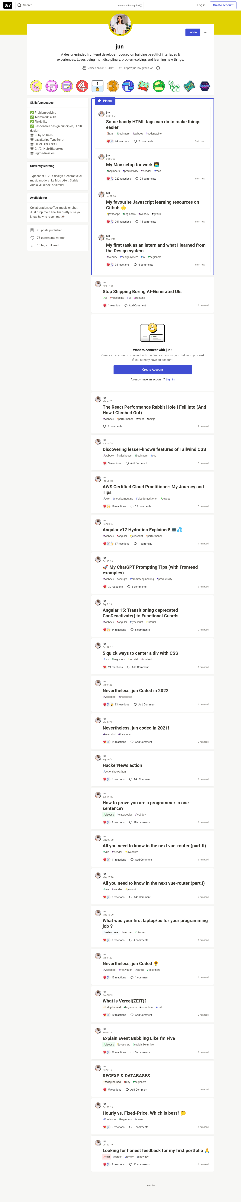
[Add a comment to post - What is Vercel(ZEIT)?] (114, 1014)
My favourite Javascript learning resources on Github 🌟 (152, 205)
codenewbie (154, 134)
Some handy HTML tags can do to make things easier (153, 124)
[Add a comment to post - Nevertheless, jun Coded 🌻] (114, 977)
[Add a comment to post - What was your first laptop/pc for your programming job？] (114, 940)
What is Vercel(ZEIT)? (124, 1001)
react (140, 419)
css (153, 456)
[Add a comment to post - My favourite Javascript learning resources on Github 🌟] (118, 221)
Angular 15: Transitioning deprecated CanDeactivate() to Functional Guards (140, 613)
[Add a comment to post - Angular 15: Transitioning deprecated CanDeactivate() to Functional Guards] (114, 629)
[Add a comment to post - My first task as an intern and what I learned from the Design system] (118, 264)
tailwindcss (124, 456)
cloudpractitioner (146, 499)
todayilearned (112, 1007)
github (156, 214)
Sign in (170, 379)
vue (106, 852)
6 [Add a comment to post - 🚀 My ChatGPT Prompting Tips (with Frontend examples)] (136, 586)
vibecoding (117, 298)
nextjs (151, 419)
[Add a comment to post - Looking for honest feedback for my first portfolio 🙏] (114, 1164)
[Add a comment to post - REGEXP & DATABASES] (112, 1089)
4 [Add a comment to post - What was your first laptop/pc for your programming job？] (138, 940)
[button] (36, 86)
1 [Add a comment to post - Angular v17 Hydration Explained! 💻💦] (142, 543)
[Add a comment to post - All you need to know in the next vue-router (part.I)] (114, 897)
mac (157, 171)
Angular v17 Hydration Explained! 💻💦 (142, 529)
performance (125, 419)
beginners (123, 134)
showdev (143, 1157)
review (129, 1157)
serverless (146, 1007)
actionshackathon (114, 772)
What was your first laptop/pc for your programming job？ (155, 923)
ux (143, 257)
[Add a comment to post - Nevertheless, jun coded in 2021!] (114, 742)
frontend (139, 298)
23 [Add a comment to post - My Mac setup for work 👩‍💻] (145, 178)
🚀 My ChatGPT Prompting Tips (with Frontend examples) (150, 570)
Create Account (152, 369)
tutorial (151, 622)
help (106, 1157)
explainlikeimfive (143, 1045)
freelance (109, 1119)
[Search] (19, 5)
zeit (159, 1007)
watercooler (124, 815)
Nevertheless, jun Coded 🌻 (131, 963)
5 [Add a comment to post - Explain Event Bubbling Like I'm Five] (140, 1052)
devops (165, 499)
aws (106, 499)
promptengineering (142, 579)
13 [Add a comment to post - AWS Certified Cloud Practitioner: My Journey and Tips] (140, 506)
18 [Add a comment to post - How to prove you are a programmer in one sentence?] (139, 822)
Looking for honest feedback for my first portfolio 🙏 (156, 1150)
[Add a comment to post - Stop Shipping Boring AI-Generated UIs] (111, 305)
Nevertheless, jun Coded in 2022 (136, 690)
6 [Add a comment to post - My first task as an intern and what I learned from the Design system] (143, 264)
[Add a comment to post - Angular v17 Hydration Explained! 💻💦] (116, 543)
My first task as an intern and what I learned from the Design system (156, 248)
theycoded (125, 697)
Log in (201, 5)
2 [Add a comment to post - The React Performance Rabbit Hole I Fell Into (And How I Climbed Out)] (112, 426)
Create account (223, 5)
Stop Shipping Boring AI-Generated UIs (142, 291)
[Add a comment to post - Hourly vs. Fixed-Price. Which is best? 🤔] (114, 1127)
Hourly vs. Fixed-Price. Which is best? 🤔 (144, 1113)
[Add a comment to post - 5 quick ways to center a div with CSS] (113, 667)
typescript (136, 622)
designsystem (129, 257)
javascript (113, 214)
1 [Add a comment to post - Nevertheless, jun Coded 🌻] (139, 977)
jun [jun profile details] (108, 112)
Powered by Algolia (130, 5)
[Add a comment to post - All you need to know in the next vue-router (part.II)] (114, 859)
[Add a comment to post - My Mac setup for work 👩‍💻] (118, 178)
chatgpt (122, 579)
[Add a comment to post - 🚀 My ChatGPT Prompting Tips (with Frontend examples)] (113, 586)
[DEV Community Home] (7, 5)
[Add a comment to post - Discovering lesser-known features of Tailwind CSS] (112, 463)
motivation (125, 970)
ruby (127, 1082)
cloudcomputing (122, 499)
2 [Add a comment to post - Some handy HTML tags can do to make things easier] (143, 141)
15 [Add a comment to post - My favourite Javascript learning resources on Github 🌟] (145, 221)
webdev (137, 134)
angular (122, 536)
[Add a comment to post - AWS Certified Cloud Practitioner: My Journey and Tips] (114, 506)
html (110, 134)
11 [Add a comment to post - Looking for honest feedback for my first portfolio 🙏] (139, 1164)
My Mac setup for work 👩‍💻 (132, 164)
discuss (108, 815)
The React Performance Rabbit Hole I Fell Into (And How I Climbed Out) (154, 409)
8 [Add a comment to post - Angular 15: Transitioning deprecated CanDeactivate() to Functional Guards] (140, 629)
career (139, 970)
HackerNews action (122, 765)
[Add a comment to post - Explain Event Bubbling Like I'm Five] (114, 1052)
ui (129, 298)
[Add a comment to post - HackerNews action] (114, 779)
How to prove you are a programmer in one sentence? (146, 805)
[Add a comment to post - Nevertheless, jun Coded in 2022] (116, 704)
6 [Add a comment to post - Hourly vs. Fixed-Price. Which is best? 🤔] (138, 1127)
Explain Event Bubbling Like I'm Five (139, 1038)
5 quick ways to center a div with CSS (140, 653)
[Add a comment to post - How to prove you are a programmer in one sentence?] (114, 822)
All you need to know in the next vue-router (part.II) (154, 845)
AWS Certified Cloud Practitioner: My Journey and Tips (153, 489)
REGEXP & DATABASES (126, 1075)
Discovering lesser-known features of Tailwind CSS (154, 449)
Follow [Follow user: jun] (192, 32)
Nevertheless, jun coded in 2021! (136, 728)
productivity (130, 171)
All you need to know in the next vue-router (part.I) (154, 883)
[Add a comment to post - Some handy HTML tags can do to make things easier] (118, 141)
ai (105, 298)
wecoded (109, 697)
